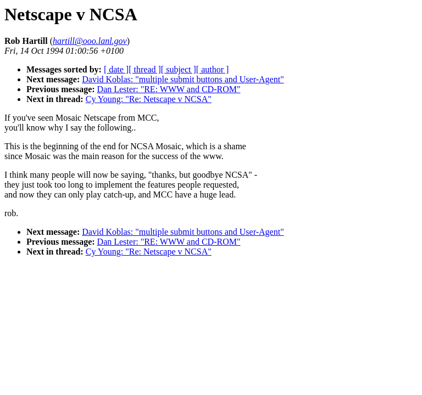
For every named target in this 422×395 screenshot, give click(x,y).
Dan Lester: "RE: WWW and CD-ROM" (169, 89)
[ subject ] (178, 69)
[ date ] (116, 69)
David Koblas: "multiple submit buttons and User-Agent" (183, 79)
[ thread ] (145, 69)
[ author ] (212, 69)
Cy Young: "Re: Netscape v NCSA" (149, 99)
